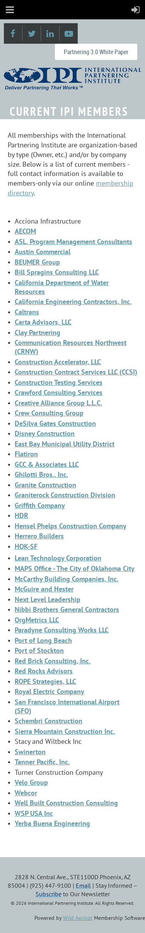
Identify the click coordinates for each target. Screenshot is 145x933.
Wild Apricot (77, 917)
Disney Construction (45, 433)
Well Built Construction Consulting (66, 802)
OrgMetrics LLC (37, 619)
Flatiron (26, 453)
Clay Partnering (37, 332)
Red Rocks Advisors (44, 670)
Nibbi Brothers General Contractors (67, 609)
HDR (21, 515)
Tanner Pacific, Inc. (42, 761)
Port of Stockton (39, 650)
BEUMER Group (37, 262)
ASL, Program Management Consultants (73, 241)
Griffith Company (40, 505)
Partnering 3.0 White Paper (96, 52)
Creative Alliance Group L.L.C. (58, 402)
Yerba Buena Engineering (52, 823)
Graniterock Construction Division (65, 494)
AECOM (25, 231)
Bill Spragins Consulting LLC (57, 272)
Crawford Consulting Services (58, 392)
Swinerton (30, 751)
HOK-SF (26, 546)
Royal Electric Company (49, 691)
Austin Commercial (42, 251)
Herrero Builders (39, 535)
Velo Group (31, 782)
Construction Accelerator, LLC (58, 361)
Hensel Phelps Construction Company (70, 525)
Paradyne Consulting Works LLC (62, 629)
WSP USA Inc (34, 813)
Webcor (26, 792)
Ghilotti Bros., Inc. (41, 474)
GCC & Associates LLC (47, 464)
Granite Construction (45, 484)
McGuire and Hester (44, 588)
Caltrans (27, 312)
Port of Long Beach (43, 640)
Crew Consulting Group (49, 412)
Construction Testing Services (58, 382)
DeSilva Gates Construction (55, 423)
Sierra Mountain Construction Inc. (65, 731)
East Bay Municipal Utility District (64, 443)
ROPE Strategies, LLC (45, 681)
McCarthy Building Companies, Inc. (66, 578)
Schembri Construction (48, 720)
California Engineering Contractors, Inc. (73, 301)
